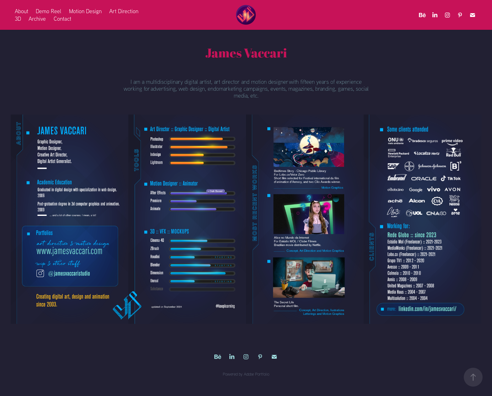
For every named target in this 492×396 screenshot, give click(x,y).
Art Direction (123, 11)
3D (18, 18)
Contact (62, 18)
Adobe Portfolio (256, 374)
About (21, 11)
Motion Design (85, 11)
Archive (37, 18)
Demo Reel (48, 11)
